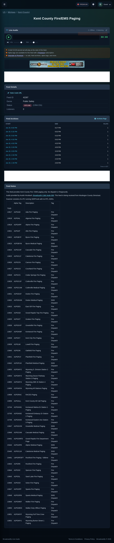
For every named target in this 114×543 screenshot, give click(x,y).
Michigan (11, 12)
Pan (27, 42)
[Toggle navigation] (4, 4)
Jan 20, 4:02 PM (11, 143)
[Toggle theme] (93, 4)
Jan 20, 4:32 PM (11, 139)
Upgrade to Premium (15, 55)
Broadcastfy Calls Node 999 (43, 195)
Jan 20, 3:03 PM (11, 151)
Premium (41, 53)
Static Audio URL (14, 93)
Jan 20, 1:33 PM (11, 163)
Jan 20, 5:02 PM (11, 136)
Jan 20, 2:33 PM (11, 155)
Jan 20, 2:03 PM (11, 159)
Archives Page (100, 119)
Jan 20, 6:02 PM (11, 128)
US (4, 12)
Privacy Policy (90, 539)
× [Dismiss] (106, 34)
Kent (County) (24, 12)
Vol (11, 42)
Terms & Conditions (76, 539)
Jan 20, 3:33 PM (11, 147)
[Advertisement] (57, 77)
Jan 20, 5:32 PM (11, 132)
